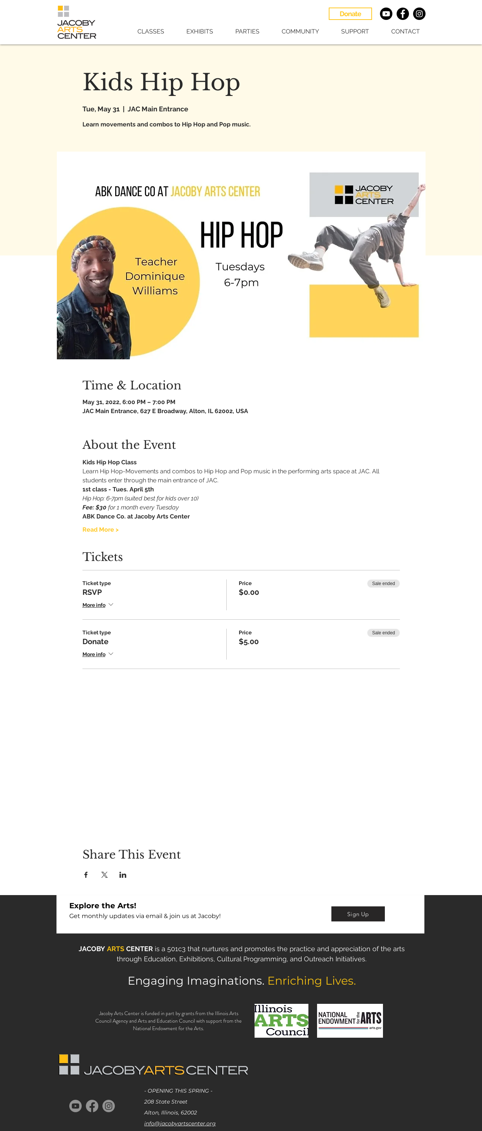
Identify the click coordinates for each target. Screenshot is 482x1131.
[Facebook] (92, 1106)
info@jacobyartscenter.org (180, 1123)
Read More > (100, 529)
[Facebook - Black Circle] (403, 14)
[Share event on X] (104, 875)
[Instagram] (108, 1106)
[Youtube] (386, 14)
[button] (145, 31)
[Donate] (350, 14)
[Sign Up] (358, 913)
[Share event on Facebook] (86, 875)
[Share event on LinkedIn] (123, 875)
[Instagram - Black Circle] (419, 14)
